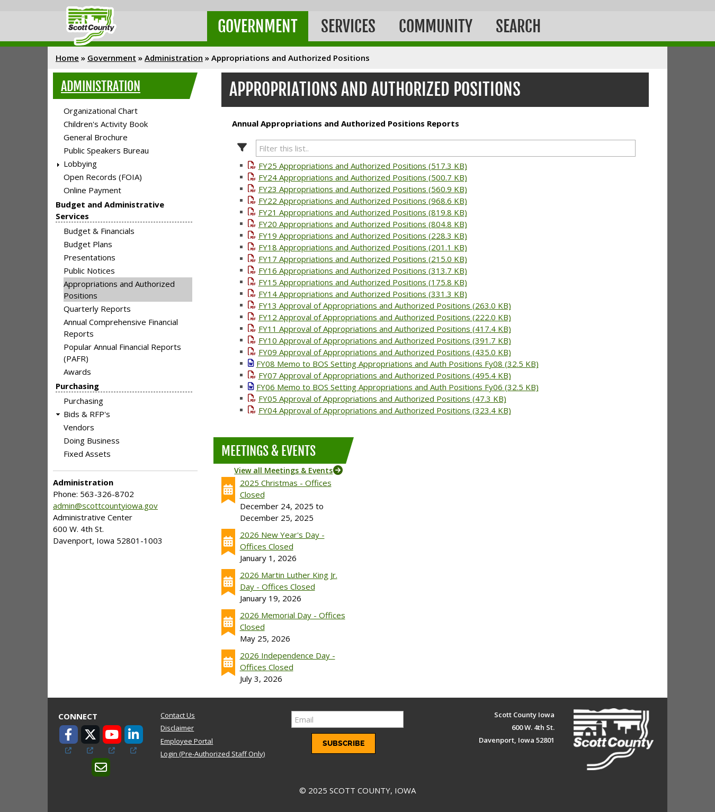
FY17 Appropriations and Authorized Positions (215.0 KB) (362, 259)
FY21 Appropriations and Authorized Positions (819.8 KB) (362, 212)
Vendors (79, 427)
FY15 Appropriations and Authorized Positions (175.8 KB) (362, 282)
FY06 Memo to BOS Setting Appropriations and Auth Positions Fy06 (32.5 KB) (397, 387)
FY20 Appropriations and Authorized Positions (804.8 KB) (362, 224)
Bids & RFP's (87, 414)
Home (67, 57)
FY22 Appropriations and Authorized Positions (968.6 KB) (362, 200)
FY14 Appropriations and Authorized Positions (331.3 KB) (362, 293)
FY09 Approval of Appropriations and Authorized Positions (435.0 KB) (384, 352)
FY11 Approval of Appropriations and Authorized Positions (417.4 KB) (384, 328)
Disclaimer (177, 728)
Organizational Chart (101, 110)
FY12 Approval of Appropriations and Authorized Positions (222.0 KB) (384, 317)
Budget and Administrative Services (110, 210)
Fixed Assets (87, 453)
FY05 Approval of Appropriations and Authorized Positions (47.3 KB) (382, 398)
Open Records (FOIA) (103, 177)
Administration (174, 57)
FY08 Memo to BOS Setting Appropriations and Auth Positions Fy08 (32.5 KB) (397, 363)
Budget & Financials (99, 230)
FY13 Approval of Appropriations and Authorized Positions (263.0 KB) (384, 305)
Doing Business (92, 440)
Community (435, 26)
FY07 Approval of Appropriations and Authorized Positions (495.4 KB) (384, 375)
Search (518, 26)
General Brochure (96, 137)
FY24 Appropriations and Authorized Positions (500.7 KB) (362, 177)
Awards (77, 371)
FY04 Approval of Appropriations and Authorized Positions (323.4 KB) (384, 410)
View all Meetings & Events (283, 470)
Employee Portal (186, 741)
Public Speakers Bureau (106, 150)
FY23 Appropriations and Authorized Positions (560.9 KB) (362, 189)
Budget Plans (88, 244)
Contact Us (177, 715)
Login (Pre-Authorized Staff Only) (212, 754)
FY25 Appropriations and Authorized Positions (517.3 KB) (362, 165)
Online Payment (92, 190)
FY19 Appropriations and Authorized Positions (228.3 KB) (362, 235)
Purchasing (77, 386)
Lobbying (80, 163)
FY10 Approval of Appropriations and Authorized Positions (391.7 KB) (384, 340)
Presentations (89, 257)
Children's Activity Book (106, 124)
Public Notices (89, 270)
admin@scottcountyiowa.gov (105, 505)
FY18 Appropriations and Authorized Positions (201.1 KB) (362, 247)
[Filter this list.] (446, 148)
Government (258, 26)
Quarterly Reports (97, 308)
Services (348, 26)
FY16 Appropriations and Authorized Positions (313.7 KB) (362, 270)
